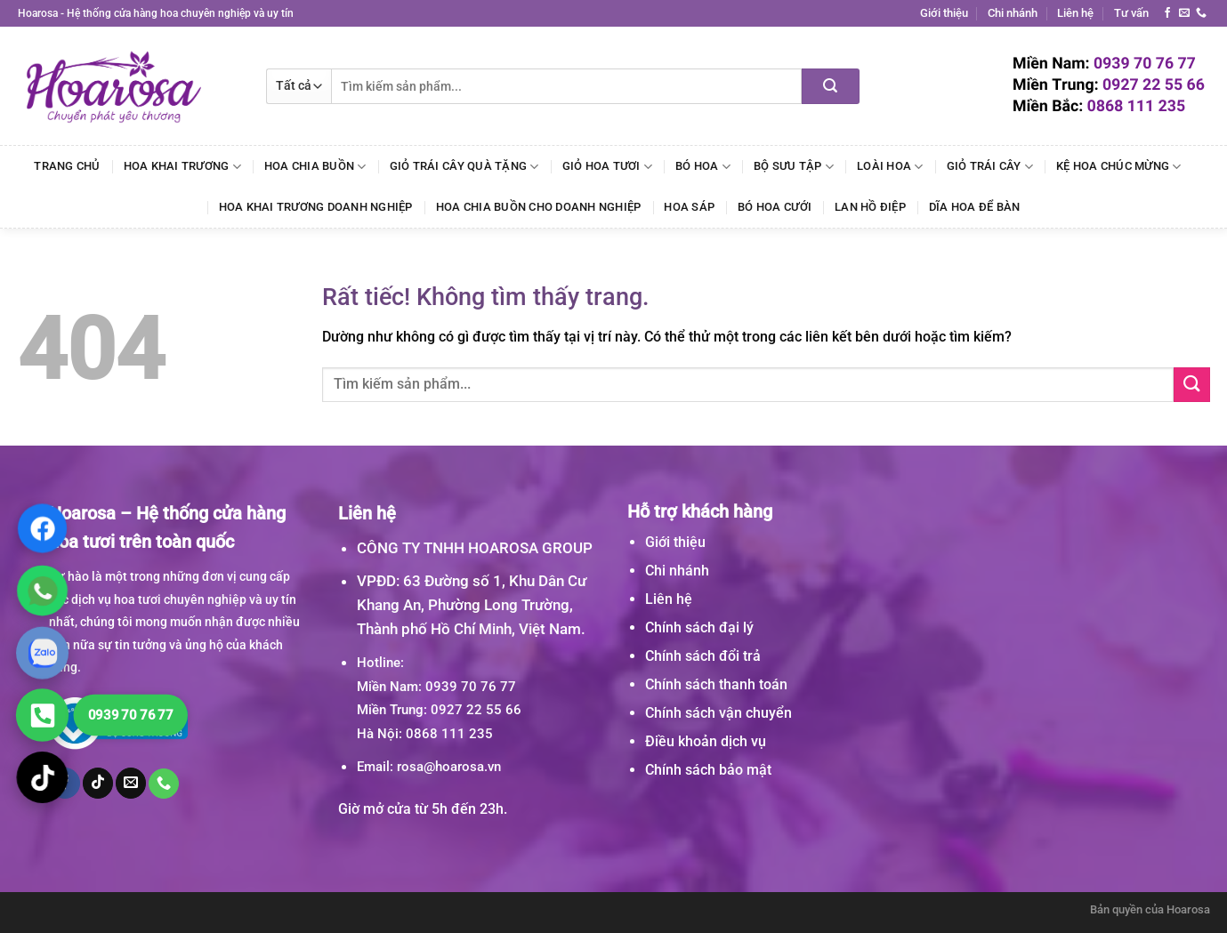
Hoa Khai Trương (182, 166)
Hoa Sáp (689, 206)
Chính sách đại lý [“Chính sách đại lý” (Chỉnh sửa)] (699, 627)
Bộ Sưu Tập (794, 166)
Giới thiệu (944, 13)
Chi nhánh (1012, 13)
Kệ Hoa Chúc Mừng (1119, 166)
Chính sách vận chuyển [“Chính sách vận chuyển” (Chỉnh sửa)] (718, 712)
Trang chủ (67, 166)
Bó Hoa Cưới (774, 206)
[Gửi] (831, 86)
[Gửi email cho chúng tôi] (1184, 13)
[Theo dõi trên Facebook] (1167, 13)
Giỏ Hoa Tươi (607, 166)
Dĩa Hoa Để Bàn (975, 206)
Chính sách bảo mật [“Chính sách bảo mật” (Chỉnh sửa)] (708, 769)
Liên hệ (1075, 13)
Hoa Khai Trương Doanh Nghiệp (316, 206)
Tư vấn (1131, 13)
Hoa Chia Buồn (315, 166)
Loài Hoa (890, 166)
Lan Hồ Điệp (870, 206)
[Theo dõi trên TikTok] (98, 783)
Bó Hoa (703, 166)
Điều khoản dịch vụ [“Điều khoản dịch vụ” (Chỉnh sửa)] (705, 741)
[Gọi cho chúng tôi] (1201, 13)
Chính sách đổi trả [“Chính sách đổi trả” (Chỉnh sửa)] (703, 655)
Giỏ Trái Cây (990, 166)
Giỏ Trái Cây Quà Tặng (464, 166)
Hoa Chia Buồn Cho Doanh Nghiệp (539, 206)
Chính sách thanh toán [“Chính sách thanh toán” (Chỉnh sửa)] (716, 684)
